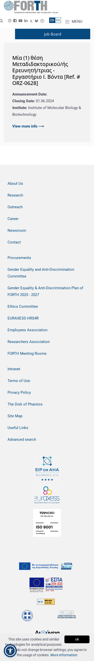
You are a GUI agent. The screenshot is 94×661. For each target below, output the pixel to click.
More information (63, 655)
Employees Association (27, 330)
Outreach (15, 207)
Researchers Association (29, 342)
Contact (14, 242)
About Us (15, 183)
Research (15, 195)
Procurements (19, 258)
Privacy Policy (19, 392)
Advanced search (22, 439)
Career (13, 218)
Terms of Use (19, 380)
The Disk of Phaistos (25, 404)
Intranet (14, 369)
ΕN (52, 20)
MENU (73, 21)
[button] (10, 651)
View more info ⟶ (28, 126)
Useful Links (18, 428)
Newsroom (17, 230)
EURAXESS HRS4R (23, 318)
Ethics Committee (23, 306)
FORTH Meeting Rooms (27, 353)
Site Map (15, 416)
